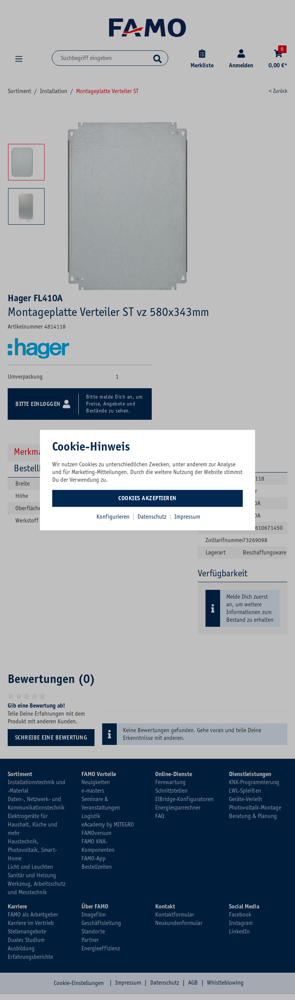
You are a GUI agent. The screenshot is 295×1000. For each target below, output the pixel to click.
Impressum (187, 516)
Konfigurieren (112, 516)
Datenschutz (153, 516)
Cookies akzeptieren (147, 498)
